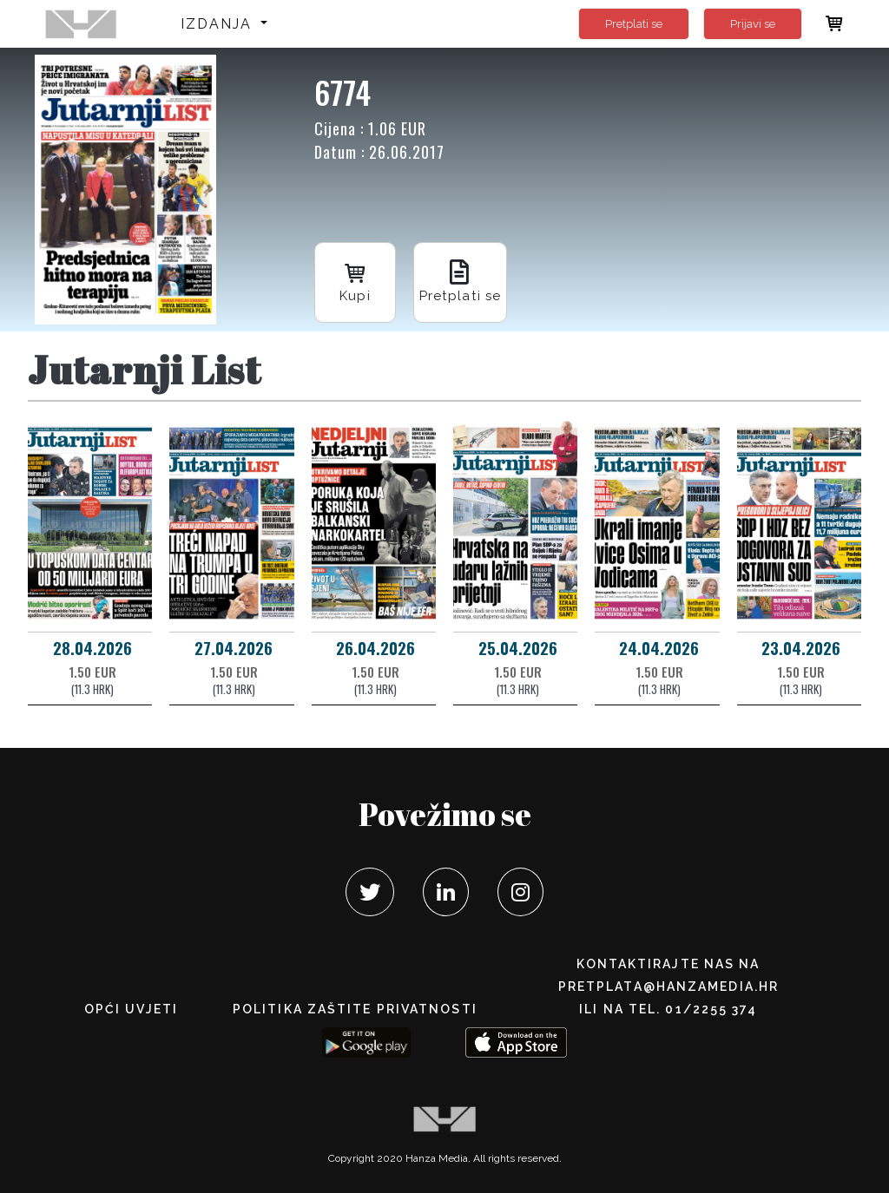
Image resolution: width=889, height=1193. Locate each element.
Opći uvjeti (131, 1009)
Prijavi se (752, 23)
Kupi (357, 278)
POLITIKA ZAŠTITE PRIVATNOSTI (355, 1009)
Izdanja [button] (219, 24)
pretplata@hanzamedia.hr (668, 986)
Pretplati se (633, 23)
